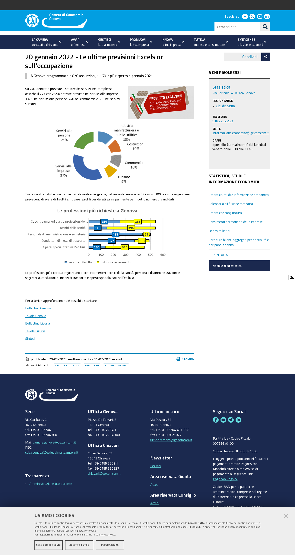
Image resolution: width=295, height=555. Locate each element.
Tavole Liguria (35, 341)
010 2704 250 (222, 131)
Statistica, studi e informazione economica (80, 53)
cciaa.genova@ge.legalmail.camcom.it (51, 463)
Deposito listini (219, 241)
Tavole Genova (35, 326)
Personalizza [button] (110, 545)
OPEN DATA (219, 265)
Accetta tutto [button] (79, 545)
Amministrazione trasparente (50, 494)
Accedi (154, 495)
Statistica (221, 97)
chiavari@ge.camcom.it (104, 484)
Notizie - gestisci (116, 376)
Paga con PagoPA (225, 489)
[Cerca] (265, 26)
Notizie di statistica (125, 53)
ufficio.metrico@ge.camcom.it (171, 450)
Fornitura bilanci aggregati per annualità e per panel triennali (239, 253)
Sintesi (30, 349)
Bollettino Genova (38, 318)
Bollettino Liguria (37, 334)
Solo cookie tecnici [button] (48, 545)
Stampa (185, 369)
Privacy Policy (107, 535)
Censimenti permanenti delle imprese (236, 232)
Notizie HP (92, 376)
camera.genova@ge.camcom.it (54, 453)
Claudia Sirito (225, 116)
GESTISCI (39, 53)
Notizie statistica (67, 376)
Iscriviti (155, 476)
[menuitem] (45, 42)
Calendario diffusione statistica (231, 214)
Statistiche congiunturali (226, 223)
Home (27, 53)
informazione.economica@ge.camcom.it (240, 143)
